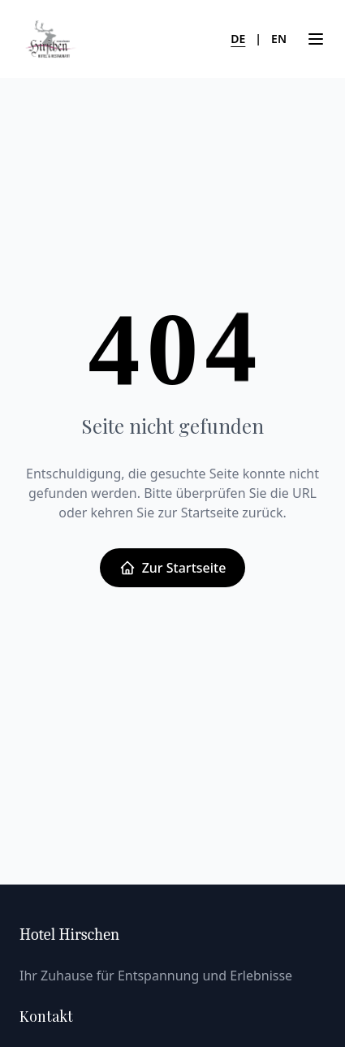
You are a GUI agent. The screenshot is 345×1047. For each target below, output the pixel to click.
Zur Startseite (172, 568)
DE (238, 38)
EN (279, 38)
